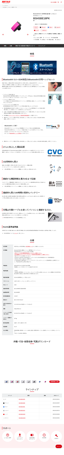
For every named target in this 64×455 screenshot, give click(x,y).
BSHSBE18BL (22, 406)
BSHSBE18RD (22, 414)
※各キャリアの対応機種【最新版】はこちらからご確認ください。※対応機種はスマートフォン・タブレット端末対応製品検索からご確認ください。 (31, 253)
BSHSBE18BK (22, 403)
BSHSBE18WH (22, 418)
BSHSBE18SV (22, 410)
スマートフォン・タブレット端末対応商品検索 (19, 115)
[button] (54, 382)
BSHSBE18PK (22, 399)
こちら (15, 233)
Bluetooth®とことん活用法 (15, 133)
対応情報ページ (29, 246)
